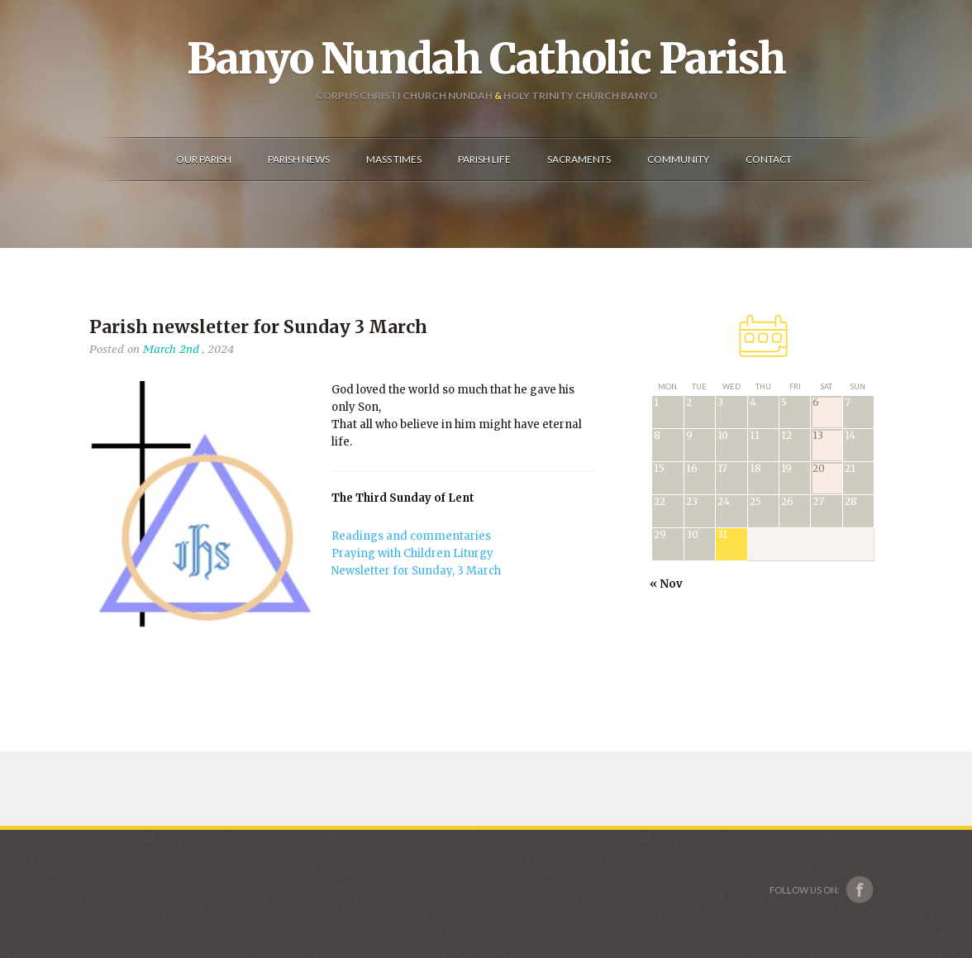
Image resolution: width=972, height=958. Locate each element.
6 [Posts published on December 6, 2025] (815, 403)
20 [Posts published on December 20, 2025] (818, 469)
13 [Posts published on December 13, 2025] (817, 436)
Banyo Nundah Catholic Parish (486, 58)
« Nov (666, 584)
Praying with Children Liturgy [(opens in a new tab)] (412, 553)
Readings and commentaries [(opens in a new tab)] (411, 536)
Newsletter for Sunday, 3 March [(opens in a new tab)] (416, 571)
